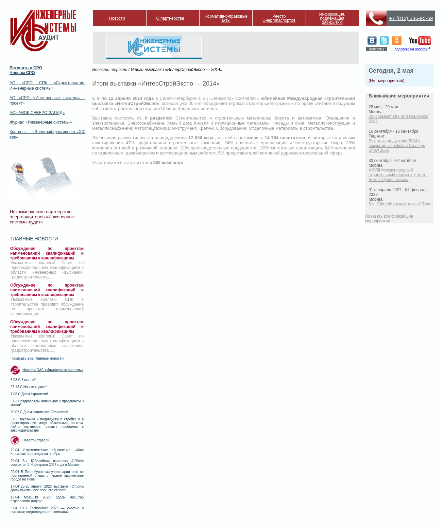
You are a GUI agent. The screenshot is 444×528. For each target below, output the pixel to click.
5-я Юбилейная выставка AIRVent (400, 204)
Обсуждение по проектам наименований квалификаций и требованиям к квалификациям (47, 253)
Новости (117, 18)
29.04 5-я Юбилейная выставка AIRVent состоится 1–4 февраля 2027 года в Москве (47, 463)
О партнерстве (170, 18)
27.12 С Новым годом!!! (29, 387)
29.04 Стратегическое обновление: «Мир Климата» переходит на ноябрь (47, 452)
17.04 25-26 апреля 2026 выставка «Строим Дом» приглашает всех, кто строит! (47, 488)
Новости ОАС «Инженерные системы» (52, 370)
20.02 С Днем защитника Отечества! (39, 412)
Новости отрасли (35, 440)
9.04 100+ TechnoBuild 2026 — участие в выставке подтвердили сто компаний (47, 510)
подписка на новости (411, 49)
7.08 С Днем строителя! (29, 394)
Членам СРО (22, 72)
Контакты (376, 49)
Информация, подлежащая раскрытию (332, 18)
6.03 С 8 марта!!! (24, 380)
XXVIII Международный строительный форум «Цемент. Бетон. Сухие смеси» (398, 175)
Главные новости (34, 238)
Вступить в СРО (26, 68)
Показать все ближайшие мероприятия (389, 218)
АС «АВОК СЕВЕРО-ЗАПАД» (37, 112)
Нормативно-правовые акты (225, 18)
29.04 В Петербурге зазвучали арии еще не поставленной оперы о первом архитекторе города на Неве (47, 475)
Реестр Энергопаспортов (279, 18)
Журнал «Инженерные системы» (41, 122)
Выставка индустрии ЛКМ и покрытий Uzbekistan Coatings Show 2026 (397, 146)
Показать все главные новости (37, 358)
